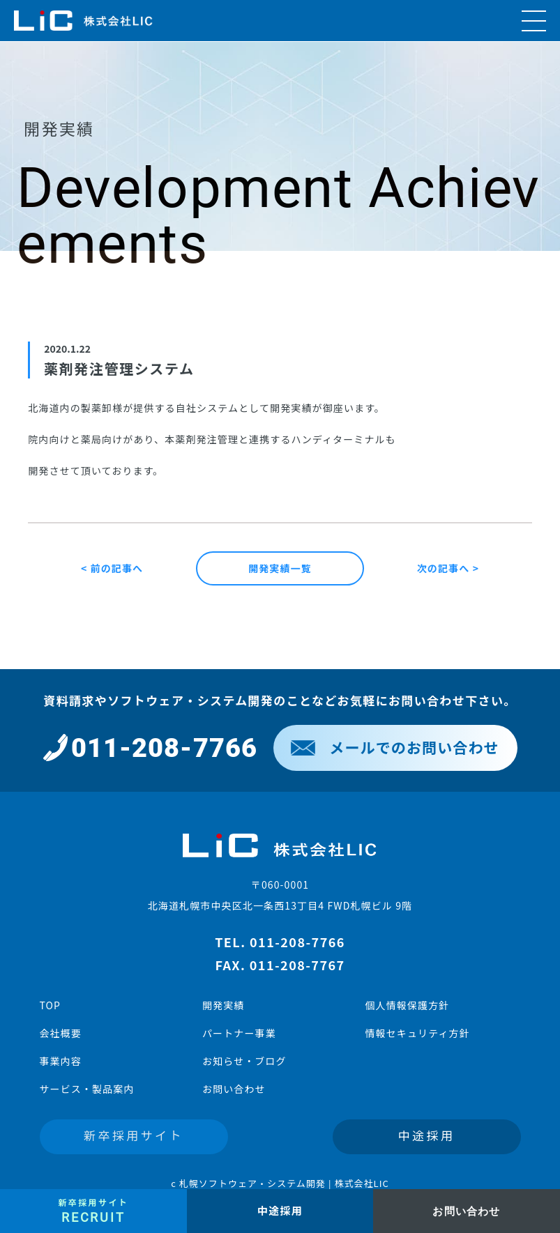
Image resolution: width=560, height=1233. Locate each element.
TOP (50, 1005)
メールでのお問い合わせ (395, 747)
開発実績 (223, 1005)
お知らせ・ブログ (244, 1061)
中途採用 (426, 1135)
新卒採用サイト (133, 1135)
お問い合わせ (234, 1089)
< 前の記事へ (112, 568)
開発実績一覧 (280, 568)
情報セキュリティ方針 (417, 1033)
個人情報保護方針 (407, 1005)
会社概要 (61, 1033)
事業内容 (61, 1061)
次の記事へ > (448, 568)
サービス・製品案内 (87, 1089)
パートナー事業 (239, 1033)
